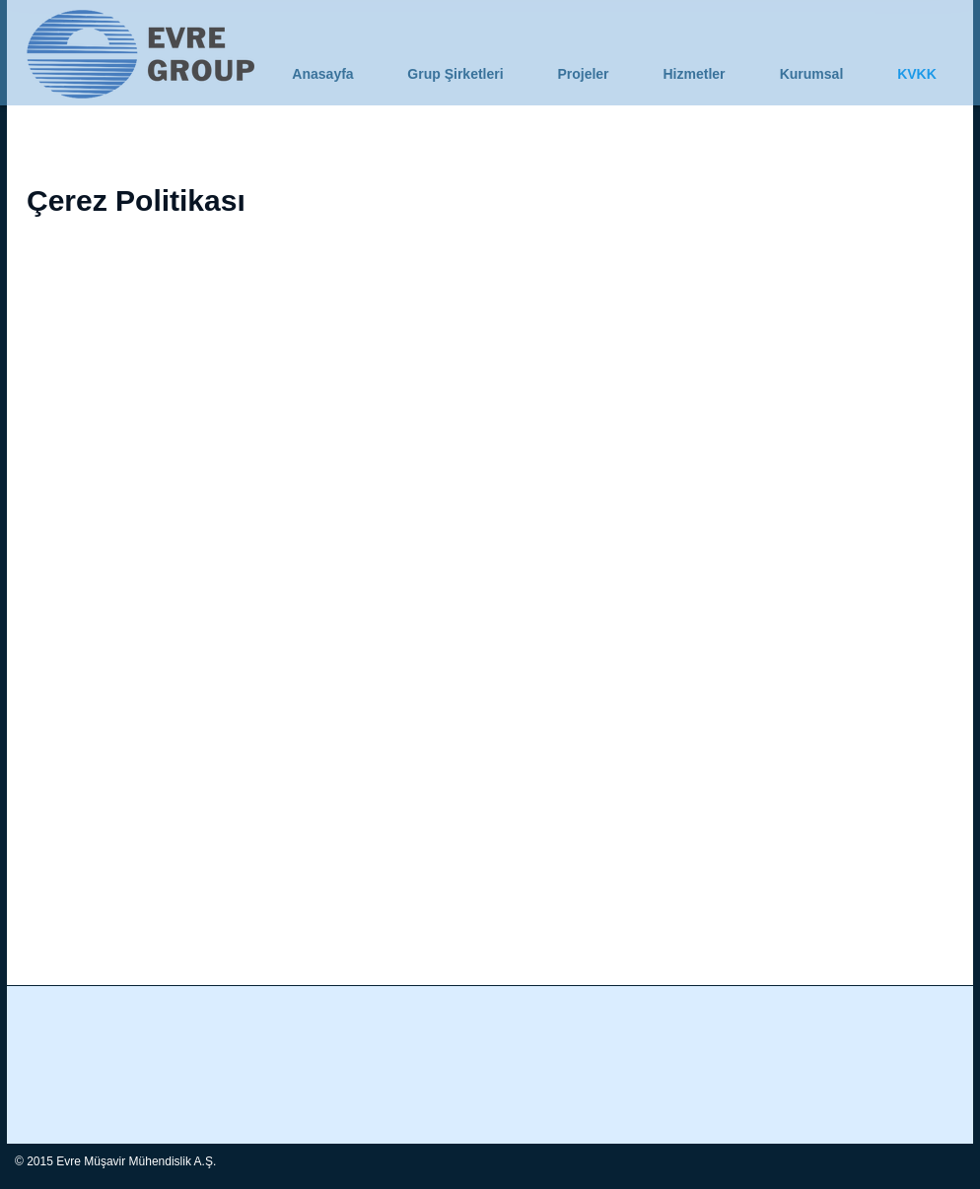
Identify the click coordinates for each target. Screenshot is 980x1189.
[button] (811, 74)
